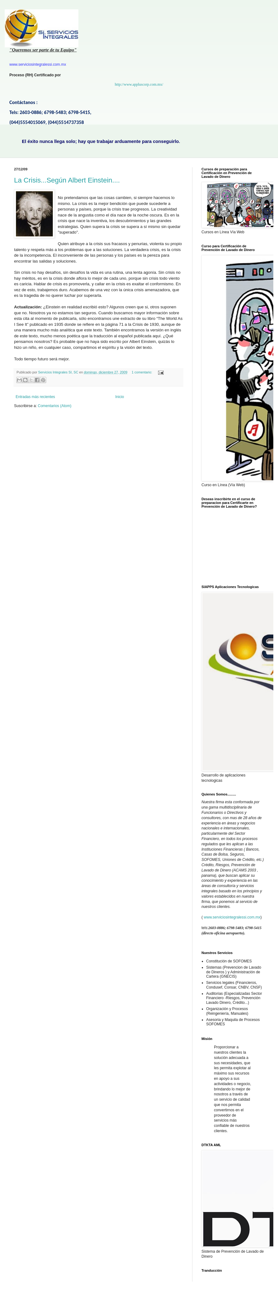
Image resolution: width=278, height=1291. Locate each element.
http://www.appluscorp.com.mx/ (139, 84)
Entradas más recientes (35, 397)
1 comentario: (142, 372)
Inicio (119, 397)
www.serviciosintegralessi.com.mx (232, 917)
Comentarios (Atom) (54, 406)
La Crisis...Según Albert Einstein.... (67, 180)
